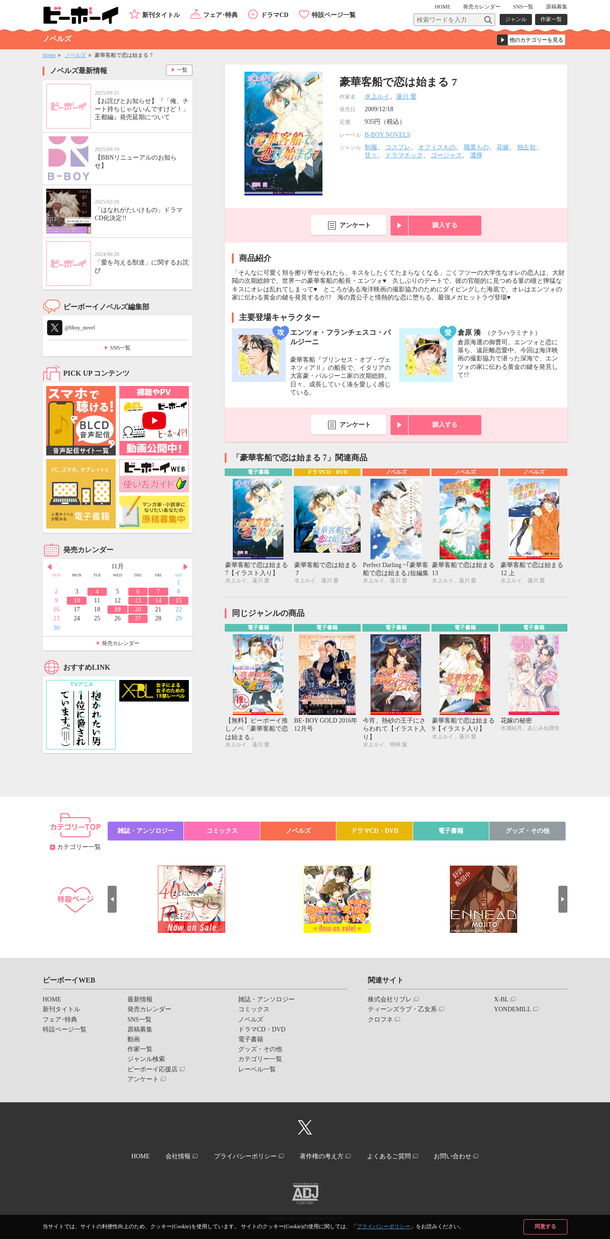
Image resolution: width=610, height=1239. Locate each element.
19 (117, 609)
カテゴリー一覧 (79, 847)
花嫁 (503, 147)
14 (158, 600)
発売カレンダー (120, 643)
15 (178, 600)
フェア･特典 (220, 15)
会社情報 (178, 1156)
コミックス (222, 830)
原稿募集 (556, 7)
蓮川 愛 (406, 96)
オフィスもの (437, 147)
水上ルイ (377, 96)
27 (138, 618)
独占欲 (526, 147)
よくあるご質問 (389, 1156)
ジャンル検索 (146, 1059)
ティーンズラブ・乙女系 (402, 1009)
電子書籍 (450, 830)
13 (138, 600)
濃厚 (476, 155)
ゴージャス (446, 155)
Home (49, 55)
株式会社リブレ (390, 999)
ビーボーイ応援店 (152, 1069)
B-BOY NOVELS (387, 134)
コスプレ (397, 147)
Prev (49, 567)
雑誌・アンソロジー (146, 830)
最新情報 (139, 999)
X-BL (501, 999)
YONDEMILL (512, 1009)
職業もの (476, 147)
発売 (482, 7)
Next (185, 567)
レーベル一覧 (257, 1069)
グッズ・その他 (527, 830)
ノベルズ (75, 55)
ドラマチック (404, 155)
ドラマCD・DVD (375, 830)
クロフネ (380, 1019)
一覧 (182, 70)
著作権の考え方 (322, 1156)
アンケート (355, 225)
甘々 (371, 155)
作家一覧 (551, 19)
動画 (133, 1039)
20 (138, 609)
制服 (371, 147)
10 (77, 600)
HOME (442, 7)
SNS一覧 (523, 7)
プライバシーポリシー (383, 1226)
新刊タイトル (161, 15)
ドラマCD (274, 15)
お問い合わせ (452, 1156)
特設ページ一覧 (334, 15)
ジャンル (516, 19)
